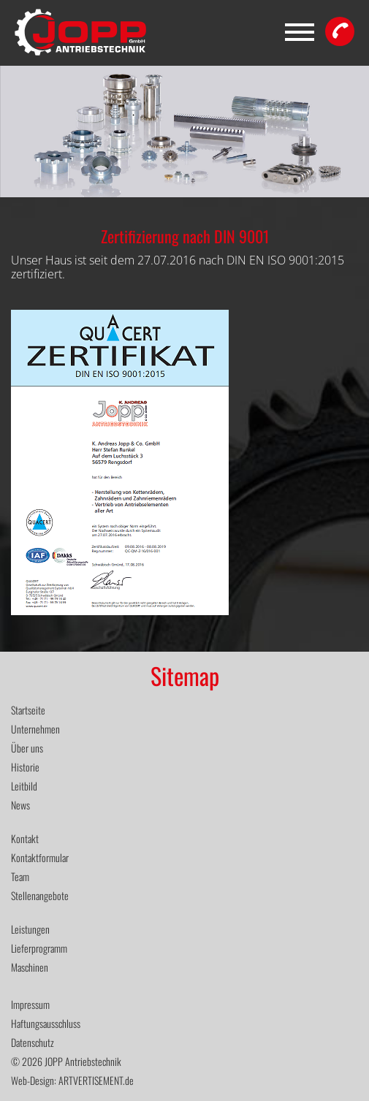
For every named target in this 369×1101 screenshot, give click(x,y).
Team (20, 876)
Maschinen (29, 967)
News (20, 804)
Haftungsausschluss (45, 1023)
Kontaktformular (40, 857)
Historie (25, 766)
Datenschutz (32, 1042)
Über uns (27, 747)
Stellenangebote (40, 895)
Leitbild (24, 785)
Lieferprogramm (39, 948)
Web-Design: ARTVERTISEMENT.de (72, 1080)
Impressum (30, 1004)
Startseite (28, 709)
